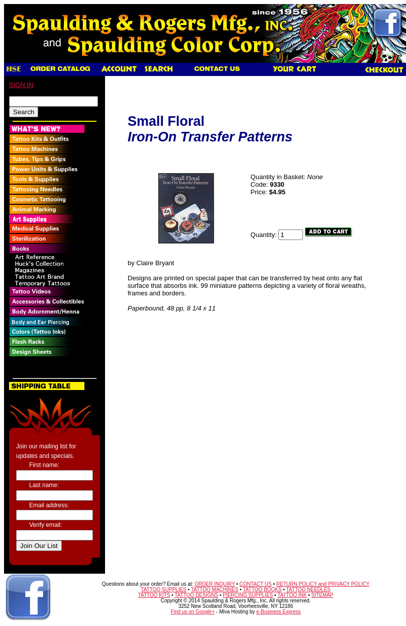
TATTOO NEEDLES (308, 589)
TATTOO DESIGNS (196, 595)
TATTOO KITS (154, 595)
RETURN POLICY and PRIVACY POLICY (323, 584)
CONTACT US (256, 584)
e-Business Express (278, 611)
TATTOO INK (292, 595)
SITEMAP (323, 595)
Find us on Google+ (193, 611)
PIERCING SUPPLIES (248, 595)
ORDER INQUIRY (214, 584)
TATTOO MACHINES (214, 589)
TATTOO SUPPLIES (163, 589)
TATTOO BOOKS (262, 589)
